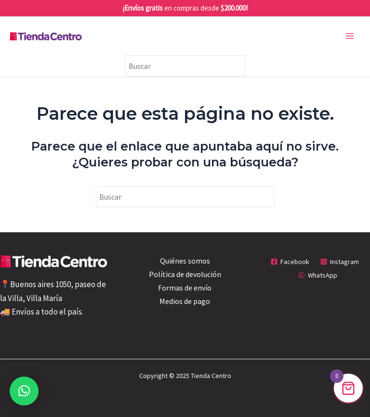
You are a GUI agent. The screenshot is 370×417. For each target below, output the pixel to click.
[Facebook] (290, 261)
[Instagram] (340, 261)
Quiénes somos (185, 260)
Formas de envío (184, 287)
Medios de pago (184, 301)
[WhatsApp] (318, 275)
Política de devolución (185, 274)
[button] (24, 391)
